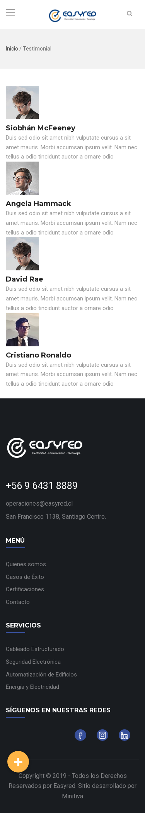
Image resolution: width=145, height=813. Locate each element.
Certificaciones (25, 589)
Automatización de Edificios (41, 674)
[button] (18, 762)
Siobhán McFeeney (40, 128)
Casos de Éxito (25, 576)
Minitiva (72, 796)
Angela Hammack (38, 203)
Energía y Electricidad (32, 686)
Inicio (12, 49)
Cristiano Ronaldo (38, 355)
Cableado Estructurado (35, 649)
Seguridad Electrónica (33, 661)
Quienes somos (26, 564)
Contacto (18, 602)
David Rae (24, 279)
